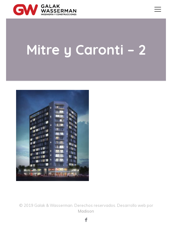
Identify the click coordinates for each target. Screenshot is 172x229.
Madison (86, 211)
